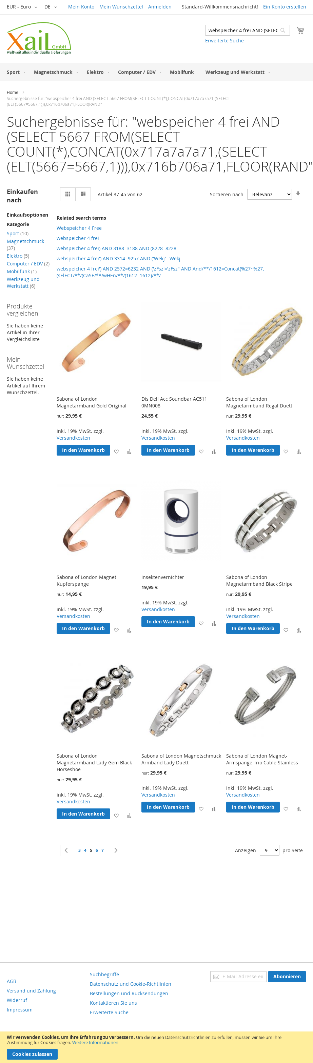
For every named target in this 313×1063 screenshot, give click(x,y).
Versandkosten (73, 438)
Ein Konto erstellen (284, 6)
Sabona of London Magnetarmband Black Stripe (259, 580)
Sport (17, 233)
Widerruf (17, 1000)
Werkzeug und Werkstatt (23, 282)
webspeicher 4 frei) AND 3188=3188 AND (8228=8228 (116, 248)
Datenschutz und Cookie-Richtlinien (130, 984)
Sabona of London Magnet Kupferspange (86, 580)
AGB (11, 981)
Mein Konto (81, 6)
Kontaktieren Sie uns (113, 1003)
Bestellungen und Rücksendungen (129, 993)
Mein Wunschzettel (121, 6)
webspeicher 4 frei (78, 238)
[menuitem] (14, 72)
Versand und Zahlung (31, 990)
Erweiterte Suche (224, 40)
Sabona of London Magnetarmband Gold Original (91, 402)
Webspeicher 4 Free (79, 228)
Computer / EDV (28, 263)
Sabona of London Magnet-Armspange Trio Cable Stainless (262, 759)
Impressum (20, 1009)
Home (12, 92)
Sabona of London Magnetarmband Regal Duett (259, 402)
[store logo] (39, 38)
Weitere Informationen (95, 1042)
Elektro (18, 256)
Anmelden (160, 6)
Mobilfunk (22, 271)
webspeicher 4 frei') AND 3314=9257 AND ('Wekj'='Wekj (118, 258)
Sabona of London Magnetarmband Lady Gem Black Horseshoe (94, 763)
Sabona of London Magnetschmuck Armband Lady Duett (181, 759)
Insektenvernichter (162, 577)
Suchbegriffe (104, 974)
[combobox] (247, 30)
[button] (23, 7)
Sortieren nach (226, 194)
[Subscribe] (287, 976)
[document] (156, 1047)
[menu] (156, 72)
